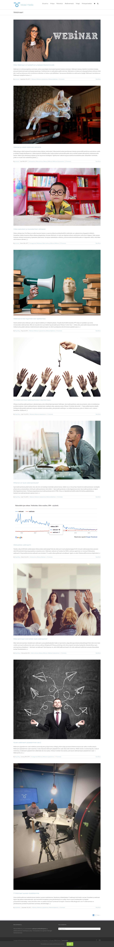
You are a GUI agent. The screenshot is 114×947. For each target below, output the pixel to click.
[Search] (59, 929)
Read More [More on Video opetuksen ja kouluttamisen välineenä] (98, 243)
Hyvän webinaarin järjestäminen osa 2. (27, 742)
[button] (98, 3)
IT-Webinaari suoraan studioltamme (26, 893)
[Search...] (79, 929)
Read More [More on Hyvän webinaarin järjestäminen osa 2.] (98, 756)
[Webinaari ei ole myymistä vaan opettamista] (57, 282)
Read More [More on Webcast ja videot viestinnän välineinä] (98, 161)
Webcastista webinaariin (22, 545)
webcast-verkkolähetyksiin (39, 928)
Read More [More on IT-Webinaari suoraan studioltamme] (98, 907)
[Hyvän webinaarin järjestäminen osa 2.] (57, 699)
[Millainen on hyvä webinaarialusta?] (57, 450)
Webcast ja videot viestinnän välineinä (27, 147)
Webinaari (34, 79)
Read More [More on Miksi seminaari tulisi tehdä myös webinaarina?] (98, 653)
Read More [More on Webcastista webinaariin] (98, 557)
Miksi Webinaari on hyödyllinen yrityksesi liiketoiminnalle (33, 65)
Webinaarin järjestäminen (42, 79)
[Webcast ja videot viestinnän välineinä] (57, 115)
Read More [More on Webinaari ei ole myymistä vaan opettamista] (98, 330)
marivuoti (17, 79)
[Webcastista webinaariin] (57, 522)
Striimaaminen (32, 161)
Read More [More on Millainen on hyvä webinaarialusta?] (98, 497)
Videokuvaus (39, 243)
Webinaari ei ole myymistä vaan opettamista (29, 319)
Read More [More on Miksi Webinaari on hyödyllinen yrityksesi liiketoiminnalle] (98, 79)
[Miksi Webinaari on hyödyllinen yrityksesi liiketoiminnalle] (57, 41)
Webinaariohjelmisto (52, 79)
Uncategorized (32, 243)
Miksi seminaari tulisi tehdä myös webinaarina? (30, 639)
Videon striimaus (39, 161)
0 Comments (61, 79)
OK (70, 944)
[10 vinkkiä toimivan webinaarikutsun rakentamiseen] (57, 367)
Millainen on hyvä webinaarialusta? (26, 483)
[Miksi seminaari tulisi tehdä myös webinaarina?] (57, 599)
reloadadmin (17, 907)
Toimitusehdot (65, 940)
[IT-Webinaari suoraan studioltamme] (57, 826)
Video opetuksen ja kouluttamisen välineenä (29, 229)
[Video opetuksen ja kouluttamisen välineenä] (57, 197)
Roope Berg (17, 330)
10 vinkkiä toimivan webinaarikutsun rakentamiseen (32, 400)
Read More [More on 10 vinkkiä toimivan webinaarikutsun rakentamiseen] (98, 414)
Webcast (45, 161)
